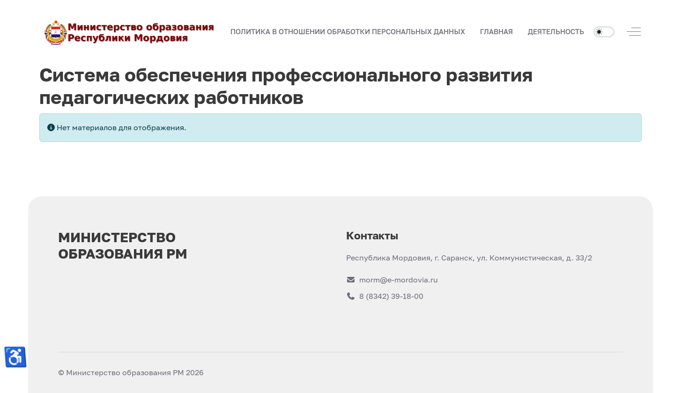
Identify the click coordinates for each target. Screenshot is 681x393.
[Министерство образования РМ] (130, 31)
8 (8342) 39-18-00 (384, 296)
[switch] (603, 31)
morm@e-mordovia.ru (392, 279)
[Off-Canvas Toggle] (634, 31)
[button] (496, 32)
